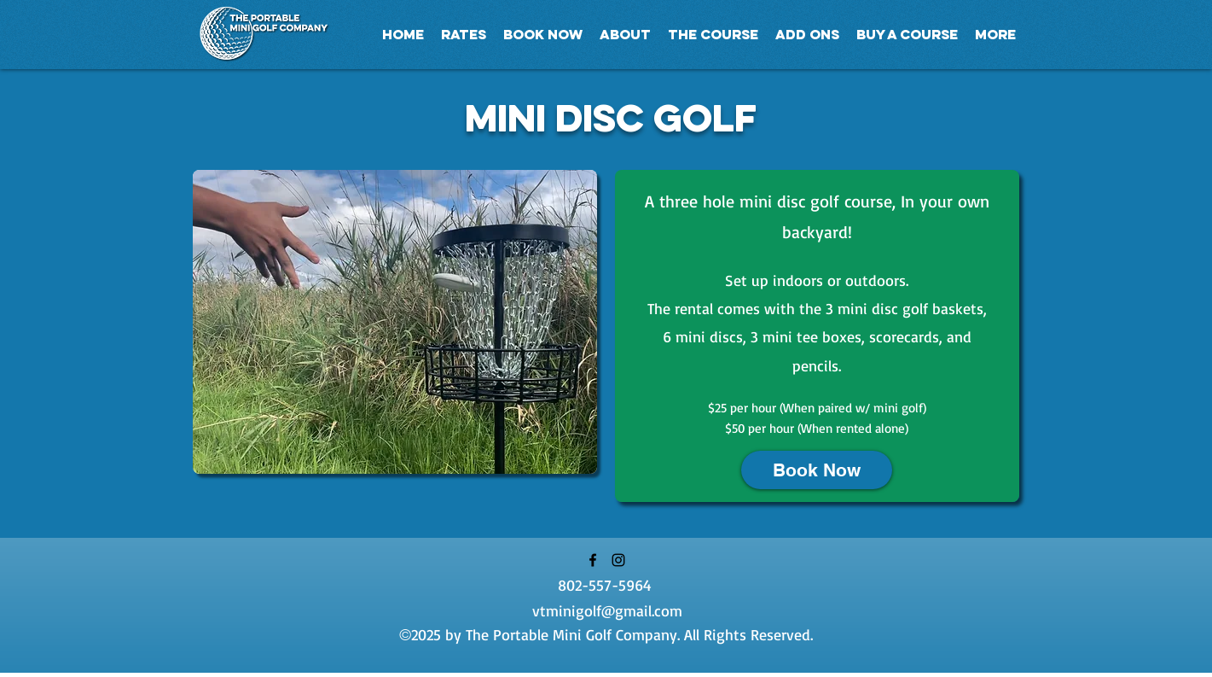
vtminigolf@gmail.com (607, 610)
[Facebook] (592, 560)
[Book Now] (816, 470)
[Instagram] (618, 560)
